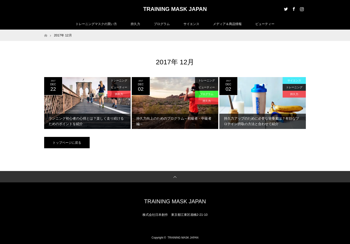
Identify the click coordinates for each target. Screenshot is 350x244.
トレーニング (119, 80)
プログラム (162, 24)
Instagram (301, 8)
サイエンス (191, 24)
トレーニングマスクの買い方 (96, 24)
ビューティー (264, 24)
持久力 (135, 24)
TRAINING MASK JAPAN (175, 9)
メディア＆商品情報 (227, 24)
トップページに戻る (67, 142)
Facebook (293, 8)
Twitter (285, 8)
